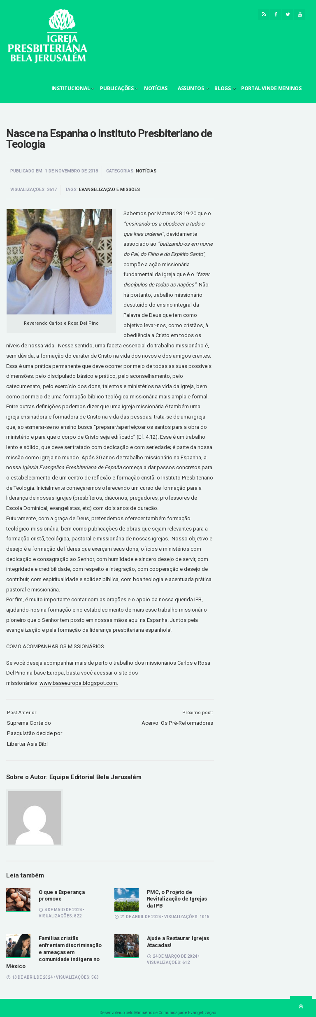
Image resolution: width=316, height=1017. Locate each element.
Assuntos (191, 88)
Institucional (70, 88)
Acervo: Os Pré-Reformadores (177, 723)
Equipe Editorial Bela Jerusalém (95, 777)
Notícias (155, 88)
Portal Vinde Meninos (271, 88)
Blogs (222, 88)
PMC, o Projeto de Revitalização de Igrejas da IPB (177, 899)
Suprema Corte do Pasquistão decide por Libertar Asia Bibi (34, 733)
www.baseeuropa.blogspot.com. (79, 683)
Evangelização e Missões (109, 189)
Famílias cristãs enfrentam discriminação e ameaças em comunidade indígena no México (54, 952)
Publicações (116, 88)
